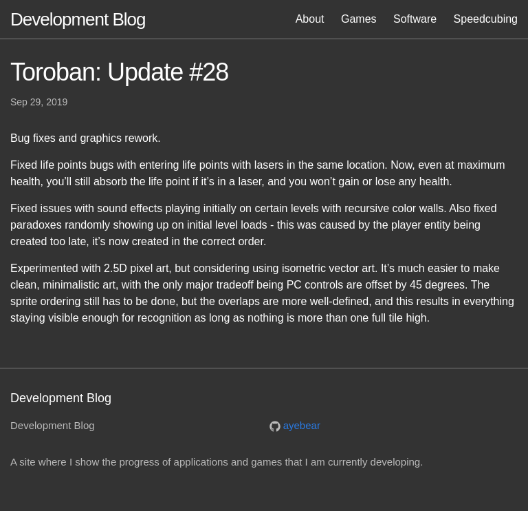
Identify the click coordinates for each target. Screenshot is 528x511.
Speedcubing (486, 19)
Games (359, 19)
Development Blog (77, 19)
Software (415, 19)
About (310, 19)
